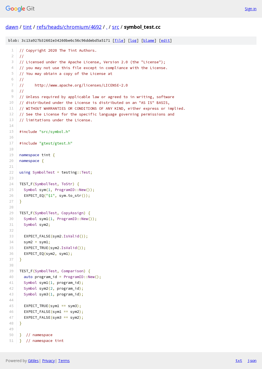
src (115, 26)
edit (165, 40)
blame (148, 40)
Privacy (48, 360)
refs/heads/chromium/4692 (69, 26)
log (133, 40)
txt (238, 360)
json (252, 360)
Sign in (250, 8)
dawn (12, 26)
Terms (64, 360)
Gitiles (33, 360)
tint (27, 26)
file (119, 40)
